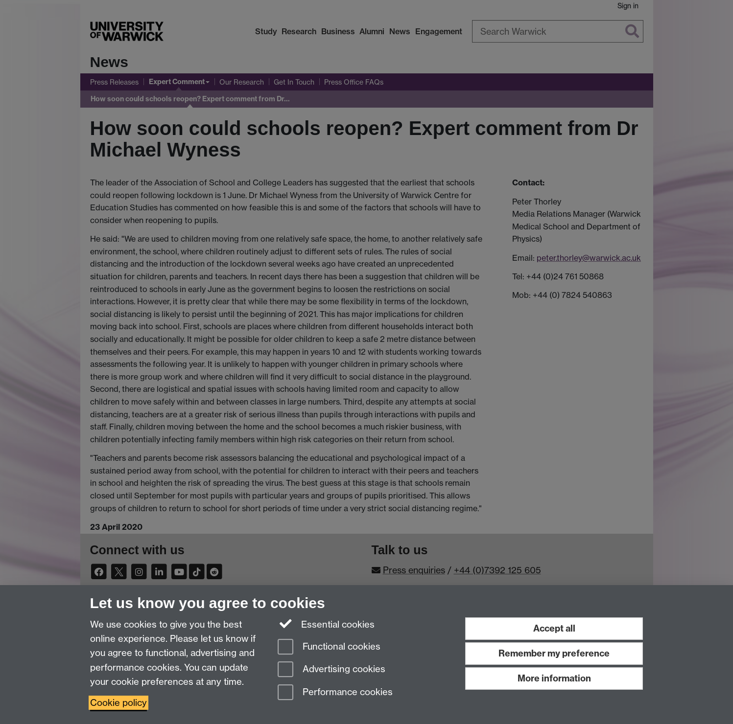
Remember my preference (554, 653)
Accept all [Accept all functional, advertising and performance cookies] (554, 628)
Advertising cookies (331, 670)
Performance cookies (335, 693)
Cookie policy (118, 702)
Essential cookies (326, 623)
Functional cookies (329, 647)
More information (554, 678)
